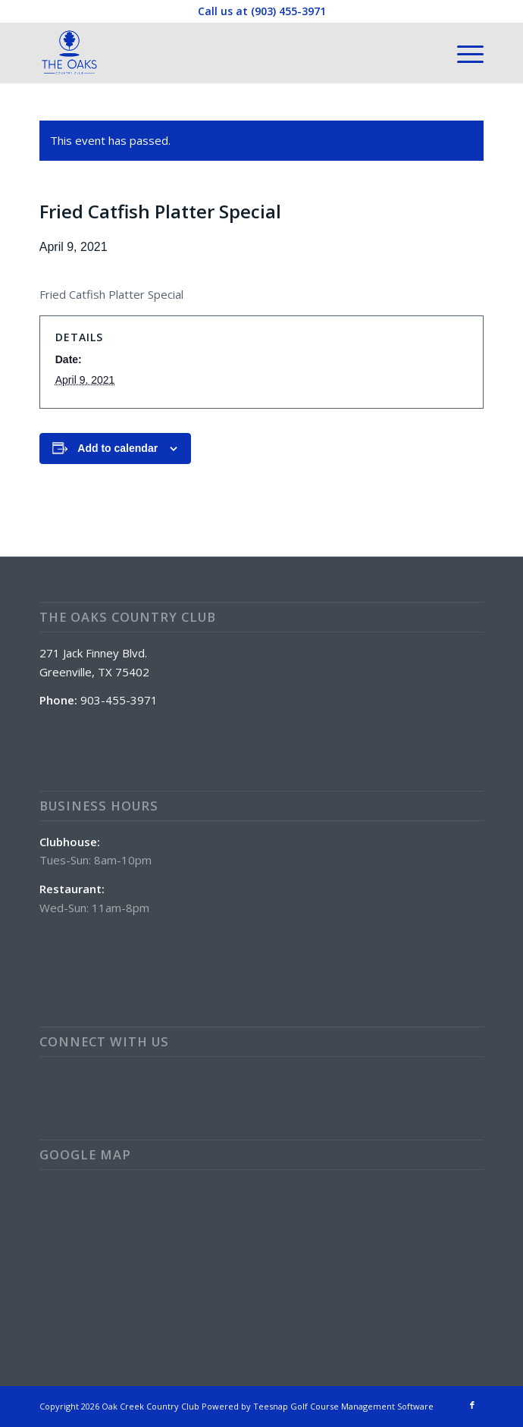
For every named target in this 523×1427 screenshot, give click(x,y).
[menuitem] (463, 52)
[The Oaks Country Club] (217, 52)
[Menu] (463, 52)
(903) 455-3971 (288, 11)
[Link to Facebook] (472, 1405)
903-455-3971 (119, 699)
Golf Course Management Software (362, 1406)
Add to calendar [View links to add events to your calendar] (117, 448)
